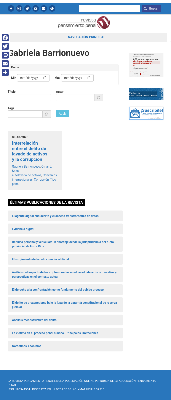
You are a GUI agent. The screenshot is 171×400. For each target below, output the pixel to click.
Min (13, 78)
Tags (11, 108)
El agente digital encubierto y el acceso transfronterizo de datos (55, 216)
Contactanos (44, 8)
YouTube (35, 8)
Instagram (19, 8)
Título (12, 91)
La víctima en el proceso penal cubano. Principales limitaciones (55, 333)
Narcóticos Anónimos (27, 346)
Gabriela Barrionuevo (26, 166)
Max (57, 78)
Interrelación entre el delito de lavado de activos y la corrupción (30, 151)
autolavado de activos (27, 175)
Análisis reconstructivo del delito (34, 320)
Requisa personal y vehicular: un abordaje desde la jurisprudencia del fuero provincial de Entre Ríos (63, 244)
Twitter (27, 8)
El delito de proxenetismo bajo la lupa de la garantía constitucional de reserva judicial (64, 305)
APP (52, 8)
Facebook (11, 8)
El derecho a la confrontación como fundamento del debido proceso (58, 289)
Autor (60, 91)
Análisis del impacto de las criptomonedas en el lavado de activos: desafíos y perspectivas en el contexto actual (64, 274)
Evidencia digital (23, 229)
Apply (62, 113)
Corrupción (41, 179)
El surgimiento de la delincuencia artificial (40, 259)
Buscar (154, 8)
